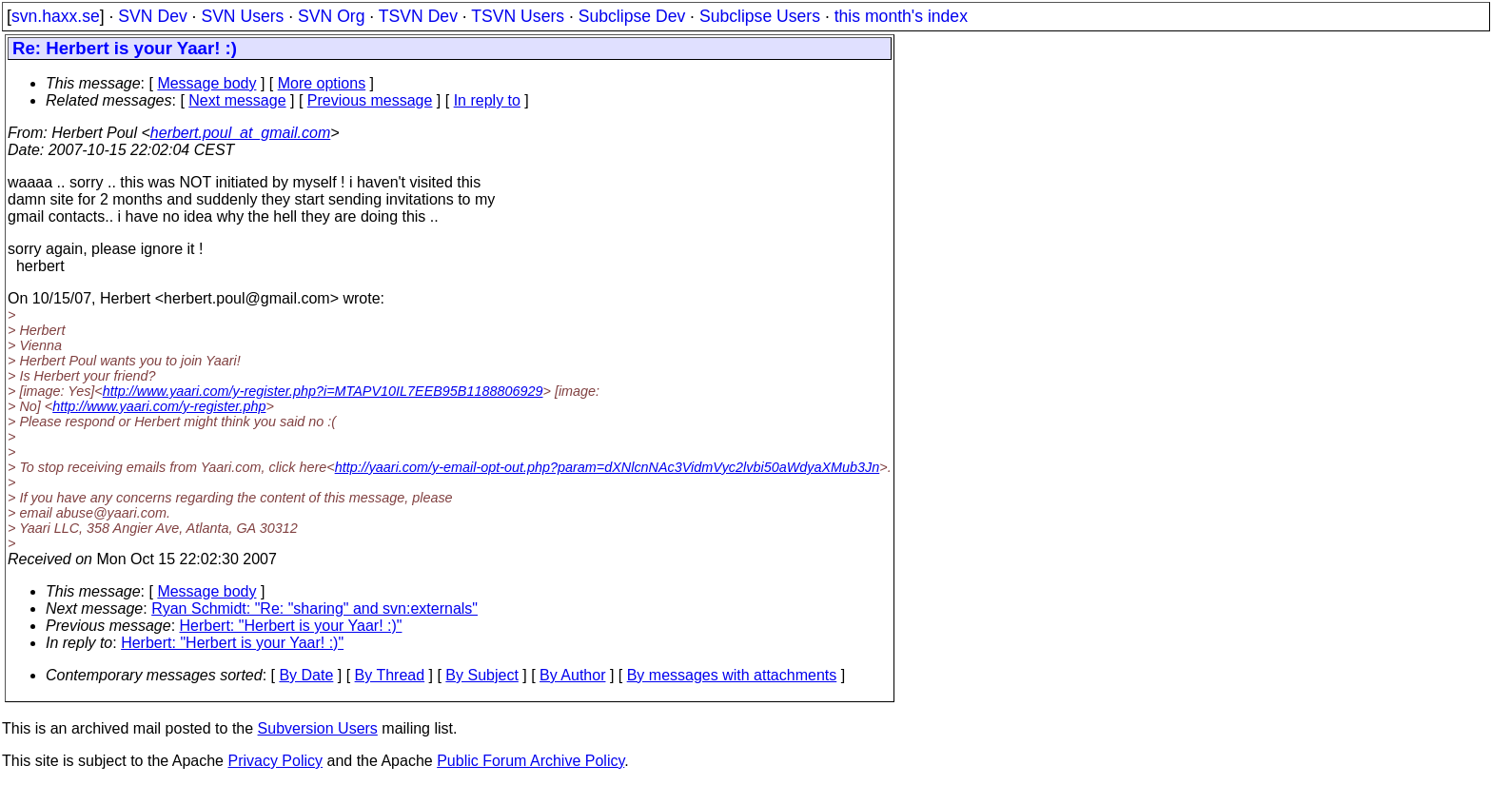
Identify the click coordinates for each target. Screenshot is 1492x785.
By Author (572, 675)
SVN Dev (152, 16)
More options (322, 83)
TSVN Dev (418, 16)
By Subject (481, 675)
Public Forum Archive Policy (530, 761)
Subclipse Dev (632, 16)
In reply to (487, 100)
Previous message (370, 100)
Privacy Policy (275, 761)
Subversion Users (318, 728)
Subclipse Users (759, 16)
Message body (206, 83)
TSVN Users (517, 16)
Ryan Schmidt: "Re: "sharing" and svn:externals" (314, 608)
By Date (306, 675)
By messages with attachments (732, 675)
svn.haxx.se (55, 16)
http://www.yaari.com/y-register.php (158, 406)
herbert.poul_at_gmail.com (240, 133)
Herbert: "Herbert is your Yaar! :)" (291, 626)
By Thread (390, 675)
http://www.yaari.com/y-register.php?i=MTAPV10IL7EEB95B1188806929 (323, 391)
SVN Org (331, 16)
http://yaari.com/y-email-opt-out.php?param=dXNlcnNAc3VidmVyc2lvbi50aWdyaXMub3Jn (607, 467)
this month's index (901, 16)
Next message (236, 100)
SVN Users (242, 16)
